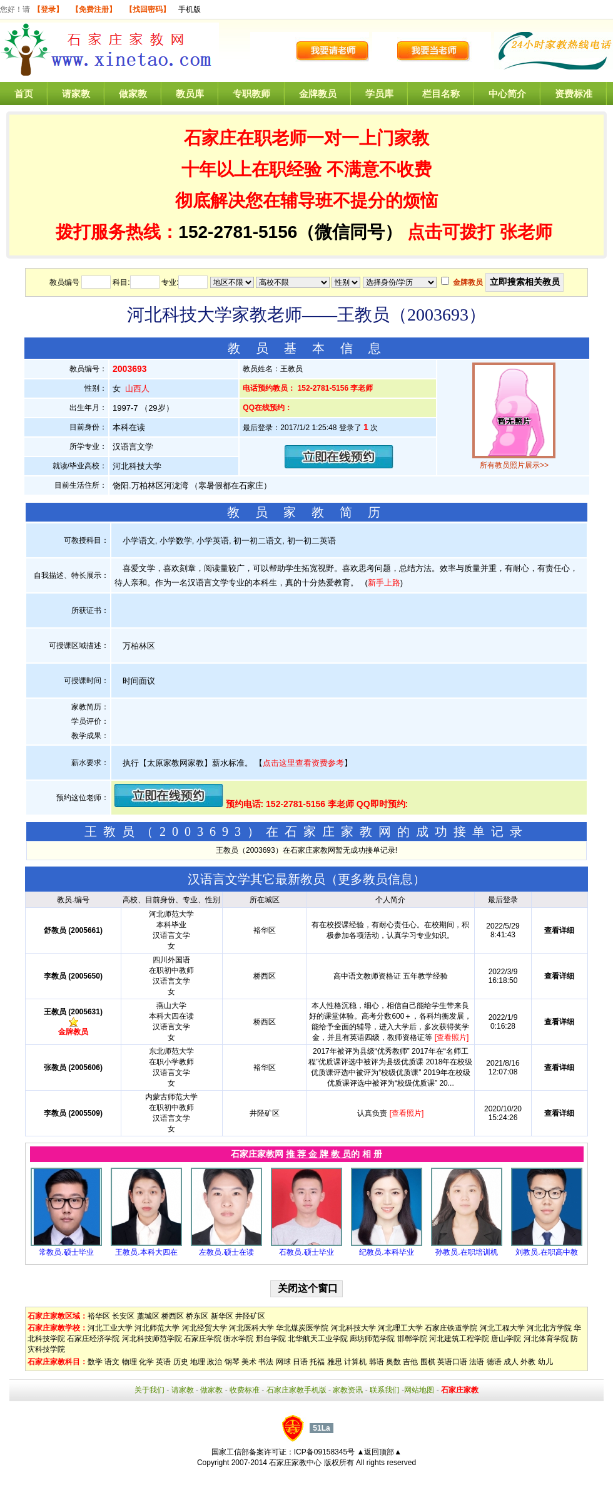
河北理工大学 (400, 1328)
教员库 (190, 93)
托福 (317, 1361)
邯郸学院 (412, 1338)
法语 (476, 1361)
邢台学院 (271, 1338)
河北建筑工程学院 (459, 1338)
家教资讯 (348, 1390)
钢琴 (232, 1361)
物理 (129, 1361)
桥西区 (172, 1316)
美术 (248, 1361)
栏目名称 (441, 93)
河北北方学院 (549, 1328)
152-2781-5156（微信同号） (292, 232)
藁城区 (148, 1316)
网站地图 (419, 1390)
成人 (511, 1361)
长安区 (123, 1316)
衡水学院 (238, 1338)
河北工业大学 (110, 1328)
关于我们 (149, 1390)
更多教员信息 (375, 879)
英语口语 (452, 1361)
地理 (197, 1361)
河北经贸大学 (204, 1328)
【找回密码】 (147, 9)
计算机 (355, 1361)
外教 (527, 1361)
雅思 (334, 1361)
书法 (265, 1361)
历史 (180, 1361)
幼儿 (545, 1361)
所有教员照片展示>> (514, 465)
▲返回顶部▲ (379, 1452)
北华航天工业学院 (318, 1338)
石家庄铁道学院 (451, 1328)
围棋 (427, 1361)
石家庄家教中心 (295, 1462)
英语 (163, 1361)
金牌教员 (318, 93)
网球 (283, 1361)
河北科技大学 (353, 1328)
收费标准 (245, 1390)
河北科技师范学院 (152, 1338)
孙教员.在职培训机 (466, 1252)
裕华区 (99, 1316)
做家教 (133, 93)
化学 (146, 1361)
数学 (95, 1361)
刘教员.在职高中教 (546, 1252)
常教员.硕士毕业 (66, 1252)
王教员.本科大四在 (146, 1252)
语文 (111, 1361)
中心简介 (507, 93)
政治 (214, 1361)
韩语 (376, 1361)
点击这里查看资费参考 (303, 763)
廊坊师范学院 (372, 1338)
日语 (300, 1361)
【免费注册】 (93, 9)
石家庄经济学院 (93, 1338)
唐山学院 (506, 1338)
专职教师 (251, 93)
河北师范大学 (157, 1328)
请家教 (76, 93)
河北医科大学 (251, 1328)
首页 (23, 93)
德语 (494, 1361)
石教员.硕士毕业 (306, 1252)
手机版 (189, 9)
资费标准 (573, 93)
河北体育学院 (546, 1338)
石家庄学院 (202, 1338)
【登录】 (48, 9)
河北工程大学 (502, 1328)
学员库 (379, 93)
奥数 (393, 1361)
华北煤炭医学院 (302, 1328)
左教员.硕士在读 (226, 1252)
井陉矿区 (250, 1316)
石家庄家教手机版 (296, 1390)
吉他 (410, 1361)
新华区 (222, 1316)
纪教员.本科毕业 (386, 1252)
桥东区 (197, 1316)
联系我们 (385, 1390)
